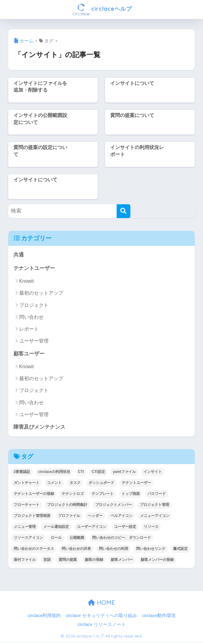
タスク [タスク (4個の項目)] (75, 483)
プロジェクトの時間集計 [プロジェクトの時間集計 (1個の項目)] (67, 505)
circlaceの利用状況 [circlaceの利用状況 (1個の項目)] (54, 472)
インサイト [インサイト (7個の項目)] (152, 472)
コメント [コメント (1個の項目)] (54, 483)
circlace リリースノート (101, 625)
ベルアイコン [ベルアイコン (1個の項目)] (121, 516)
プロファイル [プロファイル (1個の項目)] (69, 516)
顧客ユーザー (29, 354)
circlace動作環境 (159, 616)
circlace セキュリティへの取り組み (101, 616)
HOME (101, 603)
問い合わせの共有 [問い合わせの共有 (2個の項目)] (76, 549)
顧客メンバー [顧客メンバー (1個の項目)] (122, 560)
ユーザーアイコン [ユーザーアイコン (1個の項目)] (91, 527)
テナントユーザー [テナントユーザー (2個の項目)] (136, 483)
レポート (29, 329)
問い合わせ (31, 317)
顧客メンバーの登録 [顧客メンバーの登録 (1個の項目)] (157, 560)
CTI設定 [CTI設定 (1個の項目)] (98, 472)
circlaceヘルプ (102, 9)
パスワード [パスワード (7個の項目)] (156, 494)
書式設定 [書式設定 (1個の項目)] (180, 549)
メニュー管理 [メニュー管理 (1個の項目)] (25, 527)
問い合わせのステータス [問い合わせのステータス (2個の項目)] (34, 549)
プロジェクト (34, 305)
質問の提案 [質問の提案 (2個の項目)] (68, 560)
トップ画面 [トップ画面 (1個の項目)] (130, 494)
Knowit (26, 281)
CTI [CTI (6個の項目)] (81, 472)
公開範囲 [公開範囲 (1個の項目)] (77, 538)
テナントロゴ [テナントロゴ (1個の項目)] (73, 494)
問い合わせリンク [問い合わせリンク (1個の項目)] (150, 549)
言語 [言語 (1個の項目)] (47, 560)
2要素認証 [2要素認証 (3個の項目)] (22, 472)
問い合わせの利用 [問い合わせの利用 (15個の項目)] (113, 549)
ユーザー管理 (34, 341)
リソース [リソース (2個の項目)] (151, 527)
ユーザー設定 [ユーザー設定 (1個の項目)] (125, 527)
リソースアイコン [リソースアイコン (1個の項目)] (28, 538)
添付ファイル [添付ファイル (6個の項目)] (25, 560)
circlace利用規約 (44, 616)
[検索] (123, 211)
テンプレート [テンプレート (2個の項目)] (103, 494)
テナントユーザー (34, 268)
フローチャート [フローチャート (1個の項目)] (26, 505)
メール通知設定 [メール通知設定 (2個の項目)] (56, 527)
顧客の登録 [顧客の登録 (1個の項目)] (94, 560)
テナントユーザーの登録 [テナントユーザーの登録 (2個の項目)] (34, 494)
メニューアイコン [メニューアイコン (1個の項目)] (154, 516)
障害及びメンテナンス (39, 427)
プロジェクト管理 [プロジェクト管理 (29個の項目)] (154, 505)
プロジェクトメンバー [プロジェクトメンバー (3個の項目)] (113, 505)
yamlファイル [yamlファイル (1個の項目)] (124, 472)
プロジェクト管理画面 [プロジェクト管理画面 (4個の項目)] (32, 516)
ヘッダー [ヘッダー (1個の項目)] (95, 516)
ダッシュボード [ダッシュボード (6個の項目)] (101, 483)
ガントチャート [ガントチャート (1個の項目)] (26, 483)
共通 (18, 255)
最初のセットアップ (41, 293)
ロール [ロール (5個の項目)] (56, 538)
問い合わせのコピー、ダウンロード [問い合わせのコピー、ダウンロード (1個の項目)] (121, 538)
